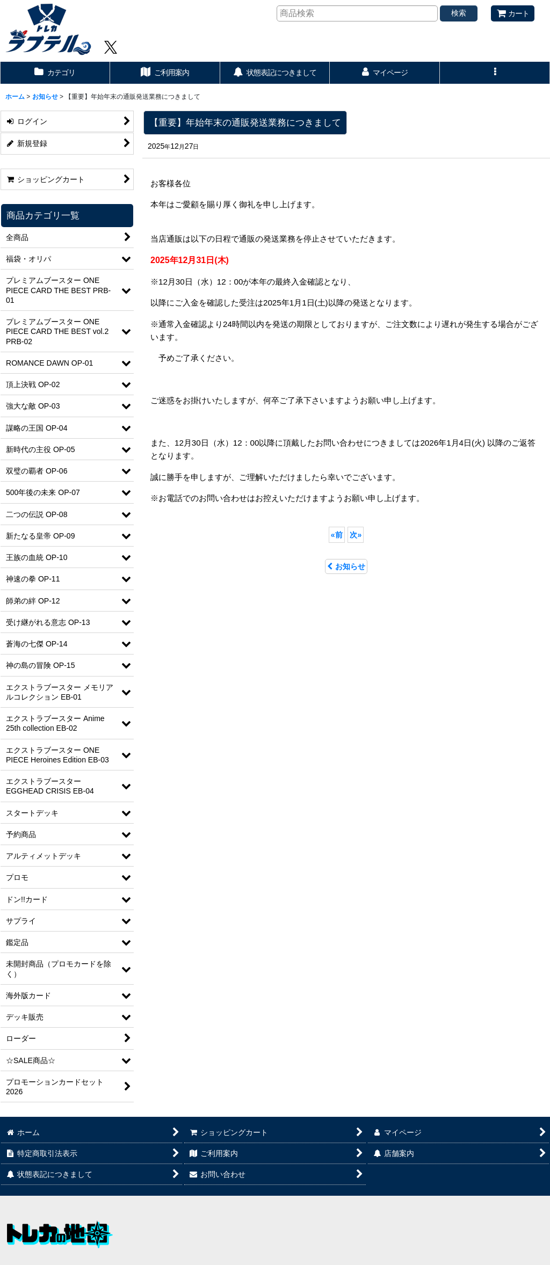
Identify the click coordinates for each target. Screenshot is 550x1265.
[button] (495, 73)
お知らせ (346, 566)
